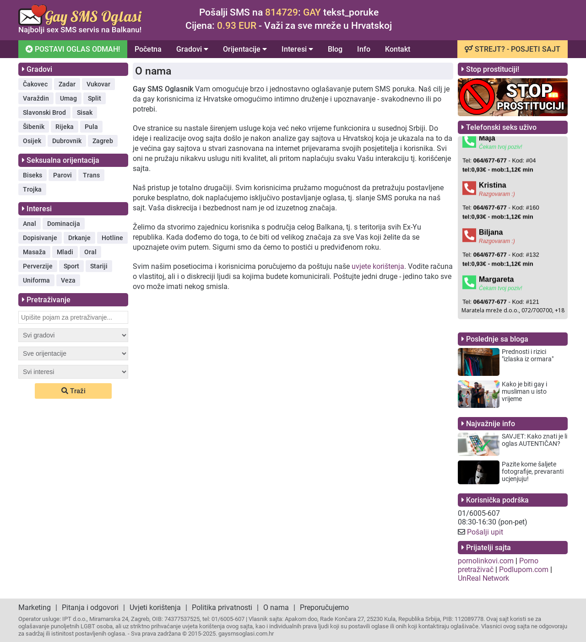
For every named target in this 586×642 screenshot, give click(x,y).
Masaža (34, 252)
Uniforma (36, 280)
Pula (91, 126)
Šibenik (33, 126)
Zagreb (102, 140)
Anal (29, 223)
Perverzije (38, 266)
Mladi (65, 252)
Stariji (99, 266)
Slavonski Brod (44, 112)
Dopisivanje (40, 237)
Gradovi (192, 49)
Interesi (297, 49)
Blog (335, 49)
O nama (276, 607)
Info (363, 49)
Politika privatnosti (222, 607)
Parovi (62, 175)
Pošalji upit (485, 532)
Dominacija (63, 223)
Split (94, 98)
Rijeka (64, 126)
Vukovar (98, 84)
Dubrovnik (66, 140)
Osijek (32, 140)
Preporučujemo (324, 607)
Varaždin (36, 98)
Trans (91, 175)
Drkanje (79, 237)
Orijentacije (245, 49)
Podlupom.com (523, 569)
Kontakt (397, 49)
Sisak (84, 112)
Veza (68, 280)
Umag (68, 98)
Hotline (112, 237)
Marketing (34, 607)
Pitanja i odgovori (90, 607)
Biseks (32, 175)
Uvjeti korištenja (155, 607)
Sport (71, 266)
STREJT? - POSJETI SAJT (512, 49)
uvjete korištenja (378, 266)
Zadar (67, 84)
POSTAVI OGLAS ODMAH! (72, 49)
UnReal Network (483, 578)
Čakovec (35, 84)
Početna (148, 49)
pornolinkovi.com (486, 560)
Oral (90, 252)
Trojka (32, 189)
